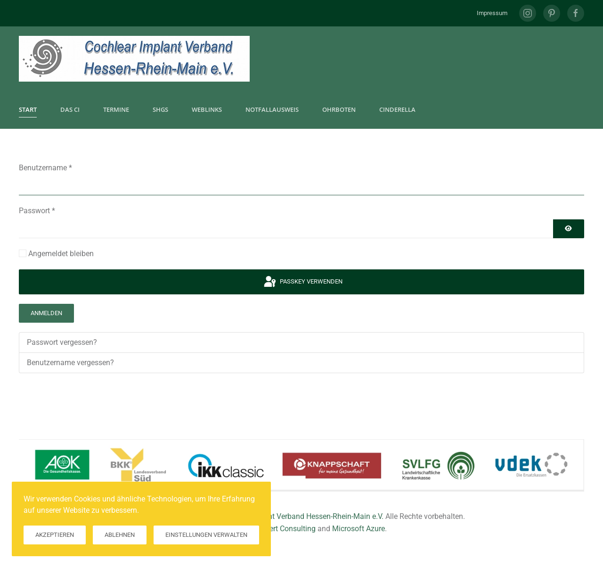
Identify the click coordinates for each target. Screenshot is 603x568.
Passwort (37, 210)
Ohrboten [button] (339, 109)
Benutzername (45, 167)
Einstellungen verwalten (206, 534)
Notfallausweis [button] (272, 109)
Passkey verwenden (302, 282)
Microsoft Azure (358, 528)
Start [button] (28, 109)
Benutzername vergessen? (70, 362)
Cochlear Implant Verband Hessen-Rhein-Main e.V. (300, 516)
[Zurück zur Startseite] (134, 59)
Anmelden (46, 313)
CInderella (397, 109)
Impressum (492, 13)
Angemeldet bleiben (61, 253)
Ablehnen (120, 534)
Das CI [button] (70, 109)
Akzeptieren (54, 534)
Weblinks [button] (207, 109)
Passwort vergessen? (62, 342)
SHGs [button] (160, 109)
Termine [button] (116, 109)
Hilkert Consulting (286, 528)
